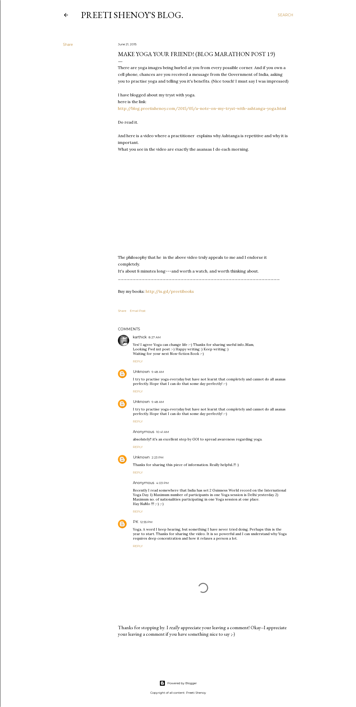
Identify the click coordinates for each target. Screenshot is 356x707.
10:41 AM (162, 432)
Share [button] (68, 44)
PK (135, 522)
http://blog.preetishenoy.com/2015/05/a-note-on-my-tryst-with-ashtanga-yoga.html (202, 108)
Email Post (138, 311)
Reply (138, 361)
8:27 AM (155, 337)
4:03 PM (162, 483)
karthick (140, 337)
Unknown (141, 371)
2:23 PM (157, 457)
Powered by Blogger (178, 683)
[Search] (285, 15)
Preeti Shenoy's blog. (132, 15)
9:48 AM (158, 372)
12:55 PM (146, 522)
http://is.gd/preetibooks (170, 291)
